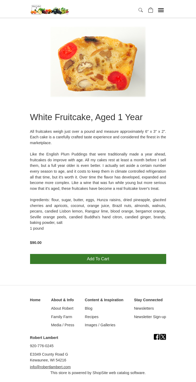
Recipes (92, 317)
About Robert (62, 308)
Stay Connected (148, 300)
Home (35, 300)
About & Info (62, 300)
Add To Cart (98, 259)
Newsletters (144, 308)
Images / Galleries (100, 325)
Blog (89, 308)
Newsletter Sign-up (150, 317)
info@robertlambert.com (50, 367)
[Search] (141, 10)
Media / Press (62, 325)
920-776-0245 (42, 346)
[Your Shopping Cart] (151, 9)
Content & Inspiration (104, 300)
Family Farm (61, 317)
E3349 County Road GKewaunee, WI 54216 (49, 357)
